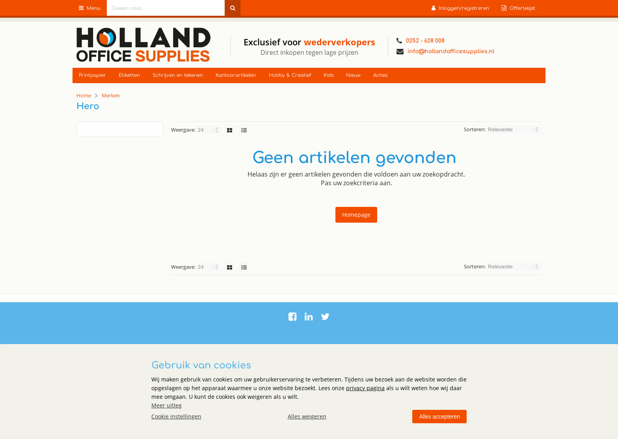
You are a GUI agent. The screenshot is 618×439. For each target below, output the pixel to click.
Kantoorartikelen (236, 75)
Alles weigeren (307, 416)
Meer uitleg (166, 405)
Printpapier (92, 75)
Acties (380, 75)
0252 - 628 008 (420, 41)
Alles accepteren (439, 416)
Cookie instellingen (176, 416)
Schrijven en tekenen (178, 75)
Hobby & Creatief (290, 75)
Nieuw (353, 75)
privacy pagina (365, 388)
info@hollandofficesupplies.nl (445, 51)
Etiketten (129, 75)
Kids (328, 75)
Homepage (356, 214)
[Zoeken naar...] (232, 8)
